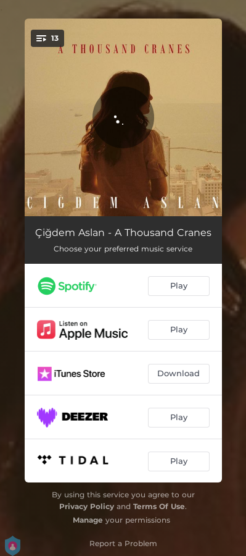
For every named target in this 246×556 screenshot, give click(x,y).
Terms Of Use (159, 506)
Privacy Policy (86, 506)
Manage (88, 519)
